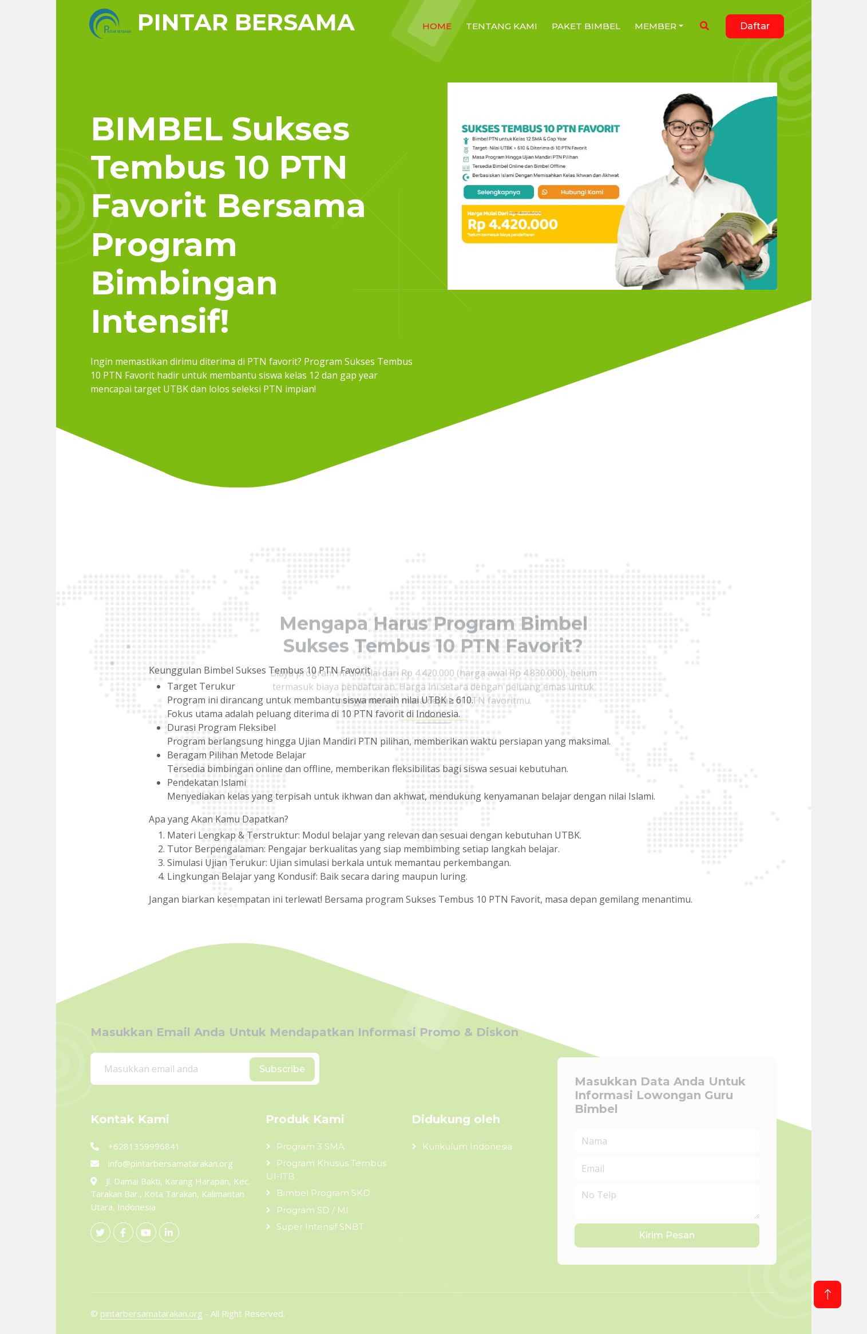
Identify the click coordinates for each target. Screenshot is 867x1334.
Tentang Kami (501, 26)
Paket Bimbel (586, 26)
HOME (437, 26)
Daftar (755, 26)
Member (655, 26)
